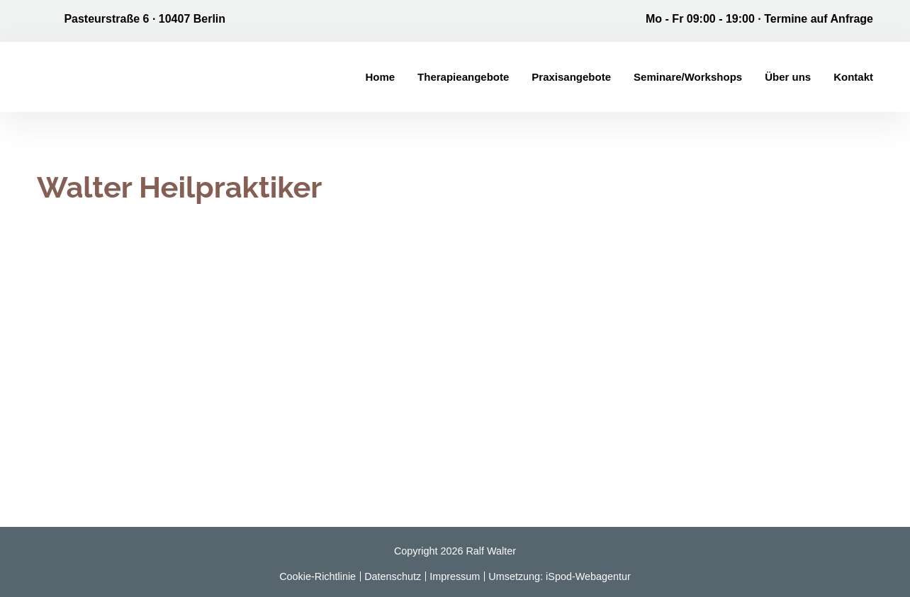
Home (380, 77)
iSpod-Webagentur (588, 576)
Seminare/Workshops (688, 77)
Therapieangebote (463, 77)
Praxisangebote (571, 77)
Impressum (454, 576)
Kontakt (853, 77)
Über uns (788, 77)
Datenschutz (392, 576)
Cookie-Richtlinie (317, 576)
